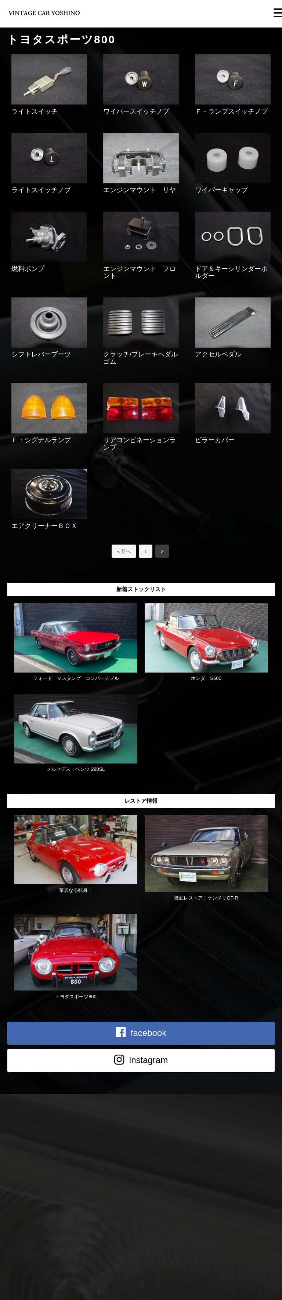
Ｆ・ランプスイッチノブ (231, 111)
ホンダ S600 (208, 678)
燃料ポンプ (27, 268)
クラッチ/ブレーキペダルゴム (140, 358)
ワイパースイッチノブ (136, 111)
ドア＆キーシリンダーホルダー (231, 272)
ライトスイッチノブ (41, 190)
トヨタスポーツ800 (76, 996)
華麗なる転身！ (76, 890)
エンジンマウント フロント (139, 272)
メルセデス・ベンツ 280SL (76, 769)
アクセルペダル (218, 354)
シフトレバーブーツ (41, 354)
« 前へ (124, 551)
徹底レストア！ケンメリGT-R (206, 898)
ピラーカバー (215, 440)
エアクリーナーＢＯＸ (44, 526)
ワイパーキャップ (221, 190)
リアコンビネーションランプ (139, 443)
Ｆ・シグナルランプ (41, 440)
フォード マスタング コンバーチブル (76, 678)
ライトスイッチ (34, 111)
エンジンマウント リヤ (139, 190)
